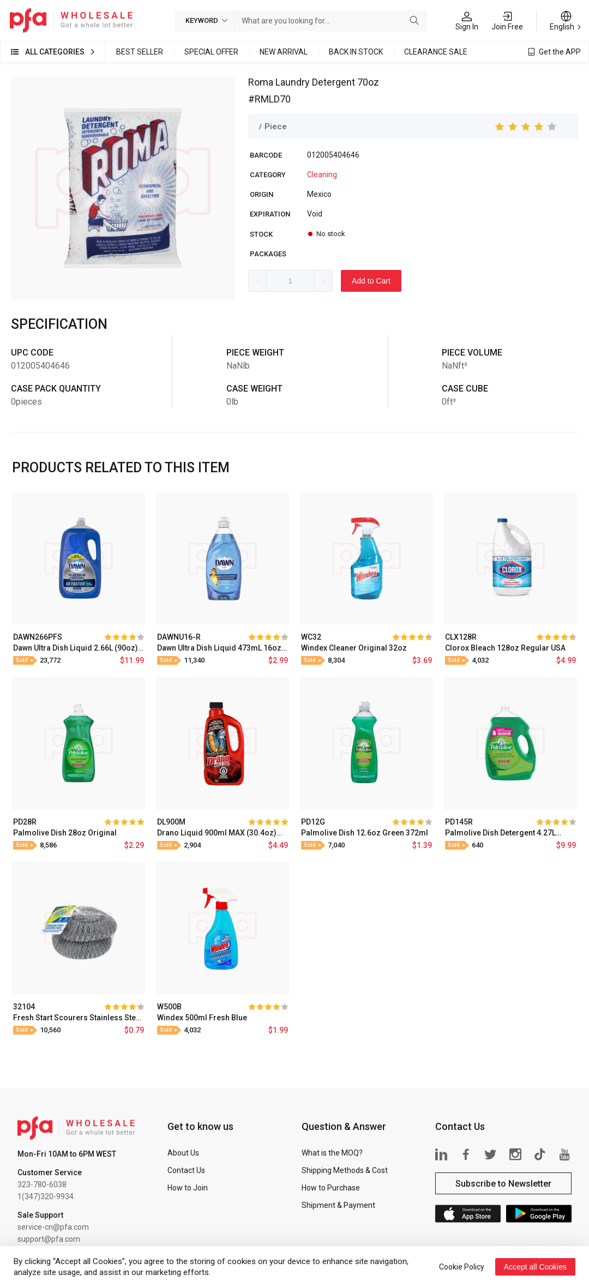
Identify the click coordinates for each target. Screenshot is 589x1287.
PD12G (313, 821)
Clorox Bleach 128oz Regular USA (505, 648)
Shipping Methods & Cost (345, 1170)
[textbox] (320, 20)
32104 (24, 1006)
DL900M (171, 821)
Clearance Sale (435, 51)
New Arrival (284, 51)
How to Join (187, 1187)
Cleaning (322, 174)
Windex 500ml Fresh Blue (202, 1017)
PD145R (459, 821)
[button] (258, 280)
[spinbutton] (290, 280)
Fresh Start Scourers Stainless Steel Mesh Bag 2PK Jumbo (77, 1017)
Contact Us (186, 1170)
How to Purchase (331, 1187)
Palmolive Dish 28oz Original (65, 832)
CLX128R (461, 637)
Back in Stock (356, 51)
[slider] (526, 127)
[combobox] (320, 20)
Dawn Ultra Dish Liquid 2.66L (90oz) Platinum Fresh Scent (75, 648)
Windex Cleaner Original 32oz (354, 648)
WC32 (311, 637)
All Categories (55, 51)
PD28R (25, 821)
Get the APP (560, 51)
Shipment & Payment (338, 1205)
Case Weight (254, 388)
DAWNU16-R (179, 637)
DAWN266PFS (37, 637)
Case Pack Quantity (56, 388)
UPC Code (32, 352)
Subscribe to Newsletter (503, 1183)
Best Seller (139, 51)
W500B (169, 1006)
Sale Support (40, 1215)
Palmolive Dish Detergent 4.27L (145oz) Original (500, 832)
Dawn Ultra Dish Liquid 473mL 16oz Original (219, 648)
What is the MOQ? (332, 1152)
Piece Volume (472, 352)
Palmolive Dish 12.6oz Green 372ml (364, 832)
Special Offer (211, 51)
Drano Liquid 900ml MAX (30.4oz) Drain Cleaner (217, 832)
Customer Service (49, 1172)
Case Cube (465, 388)
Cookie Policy (461, 1266)
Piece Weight (255, 352)
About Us (183, 1152)
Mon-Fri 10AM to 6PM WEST (66, 1154)
